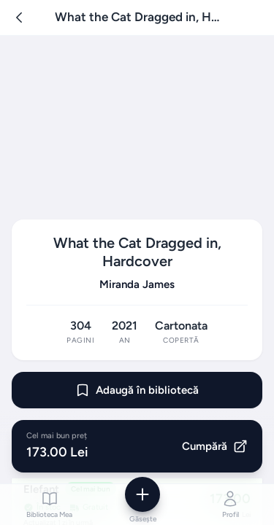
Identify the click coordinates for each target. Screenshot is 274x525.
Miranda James (137, 284)
